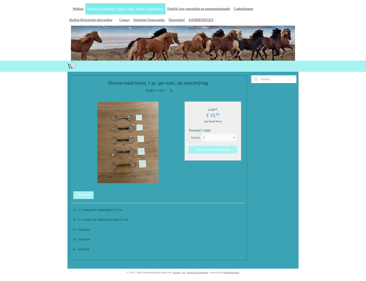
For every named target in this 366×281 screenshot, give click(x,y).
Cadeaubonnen (243, 8)
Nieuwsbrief (177, 20)
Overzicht (83, 195)
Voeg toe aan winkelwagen (212, 149)
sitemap (176, 272)
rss (183, 272)
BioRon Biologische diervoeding (90, 20)
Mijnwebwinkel (231, 272)
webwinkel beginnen (197, 272)
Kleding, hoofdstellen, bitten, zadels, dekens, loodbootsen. (125, 8)
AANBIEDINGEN (200, 20)
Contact (124, 20)
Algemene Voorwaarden (149, 20)
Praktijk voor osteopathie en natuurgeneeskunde (198, 8)
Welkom (78, 8)
